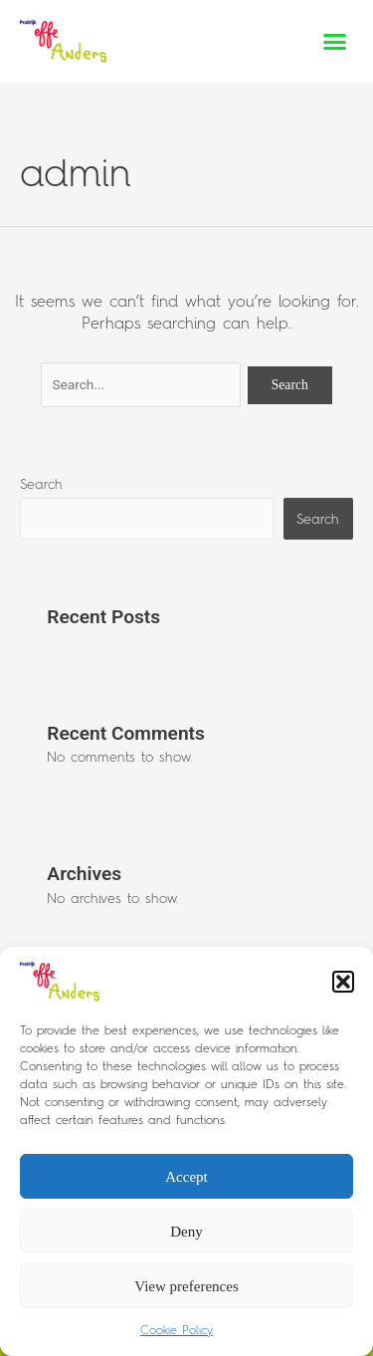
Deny (186, 1232)
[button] (343, 982)
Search (41, 484)
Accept (186, 1177)
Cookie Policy (176, 1330)
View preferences (186, 1286)
